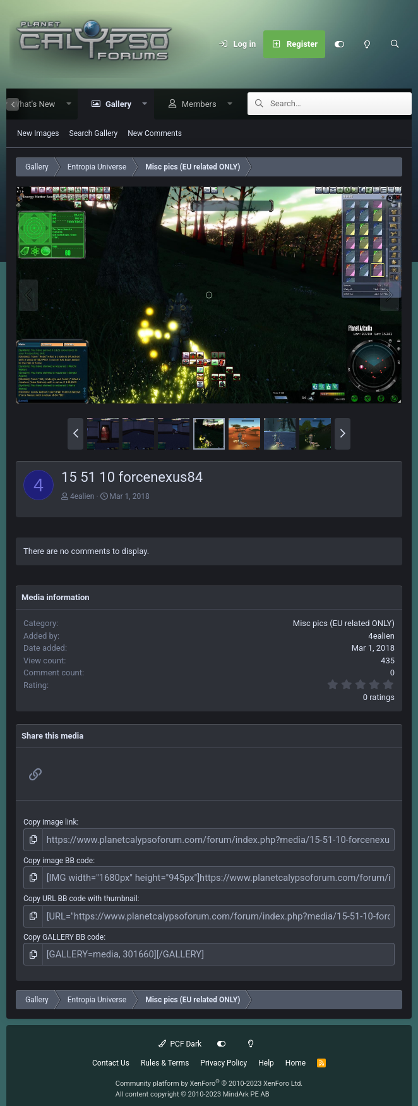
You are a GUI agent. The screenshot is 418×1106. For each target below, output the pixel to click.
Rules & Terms (165, 1053)
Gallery (114, 104)
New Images (38, 134)
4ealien (82, 497)
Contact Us (110, 1053)
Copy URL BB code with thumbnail (80, 894)
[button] (64, 104)
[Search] (395, 44)
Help (266, 1053)
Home (295, 1053)
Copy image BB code (58, 858)
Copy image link (50, 822)
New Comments (155, 134)
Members (194, 104)
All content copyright (193, 1085)
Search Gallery (93, 134)
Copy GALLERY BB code (63, 930)
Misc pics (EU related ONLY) (344, 624)
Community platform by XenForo (209, 1074)
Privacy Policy (223, 1053)
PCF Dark (179, 1034)
